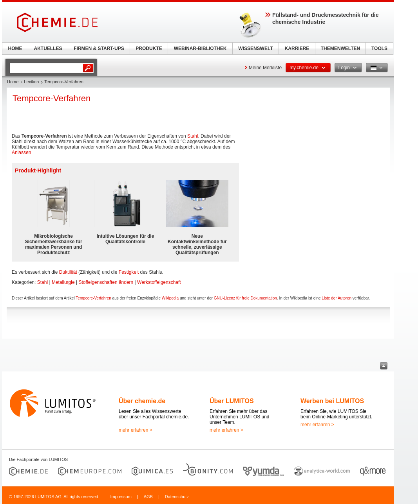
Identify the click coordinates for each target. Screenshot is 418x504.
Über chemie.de (142, 401)
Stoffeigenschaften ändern (105, 282)
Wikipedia (170, 298)
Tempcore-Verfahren (93, 298)
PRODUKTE (149, 48)
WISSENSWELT (255, 48)
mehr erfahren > (135, 430)
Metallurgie (63, 282)
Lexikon (31, 81)
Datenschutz (177, 496)
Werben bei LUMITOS (332, 401)
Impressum (120, 496)
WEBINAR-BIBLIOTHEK (200, 48)
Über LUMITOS (232, 401)
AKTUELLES (48, 48)
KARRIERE (297, 48)
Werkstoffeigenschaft (159, 282)
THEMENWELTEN (340, 48)
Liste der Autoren (336, 298)
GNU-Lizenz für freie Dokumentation (245, 298)
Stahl (192, 136)
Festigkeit (129, 272)
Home (12, 81)
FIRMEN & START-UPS (99, 48)
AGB (148, 496)
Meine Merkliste (265, 67)
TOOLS (379, 48)
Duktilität (68, 272)
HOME (15, 48)
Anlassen (21, 152)
